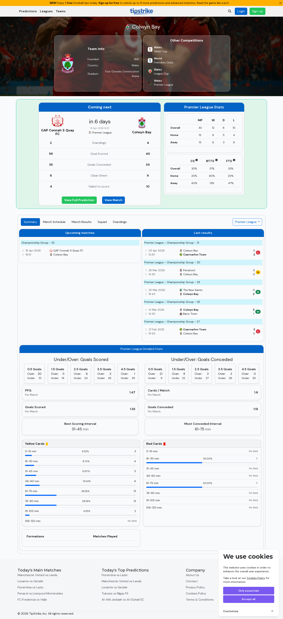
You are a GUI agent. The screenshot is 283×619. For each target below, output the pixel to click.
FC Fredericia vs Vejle (32, 600)
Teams (61, 11)
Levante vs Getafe (30, 581)
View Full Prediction (79, 200)
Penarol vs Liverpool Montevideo (40, 593)
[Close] (280, 3)
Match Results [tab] (82, 222)
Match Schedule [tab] (54, 222)
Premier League (246, 222)
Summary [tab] (30, 222)
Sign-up (257, 11)
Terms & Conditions (200, 600)
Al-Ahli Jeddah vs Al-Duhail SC (123, 600)
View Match (113, 200)
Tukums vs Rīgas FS (115, 593)
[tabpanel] (141, 390)
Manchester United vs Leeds (37, 575)
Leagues (46, 11)
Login (241, 11)
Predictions (28, 11)
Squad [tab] (102, 222)
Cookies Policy (256, 578)
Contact (192, 581)
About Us (192, 575)
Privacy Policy (195, 587)
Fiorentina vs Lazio (30, 587)
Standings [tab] (120, 222)
